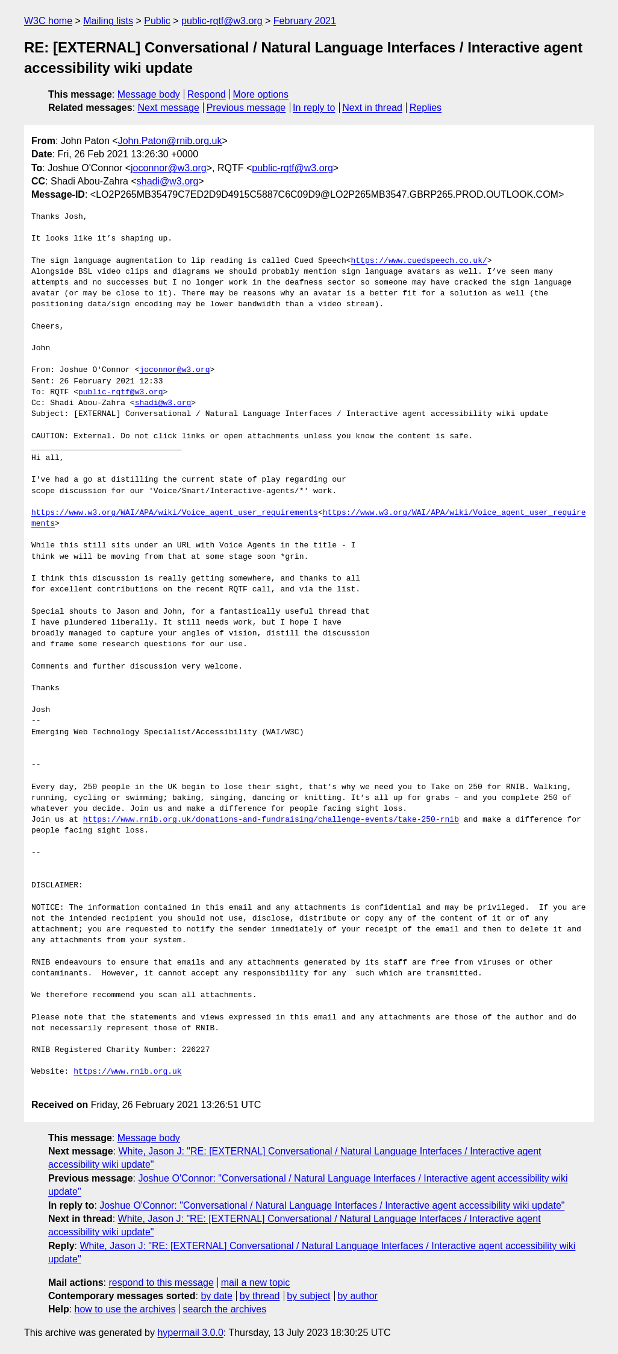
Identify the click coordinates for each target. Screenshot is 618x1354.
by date (216, 1296)
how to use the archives (125, 1309)
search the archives (225, 1309)
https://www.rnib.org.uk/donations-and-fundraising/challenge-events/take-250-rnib (271, 819)
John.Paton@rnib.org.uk (170, 141)
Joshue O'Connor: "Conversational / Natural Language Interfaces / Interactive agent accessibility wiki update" (331, 1205)
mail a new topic (255, 1282)
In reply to (314, 107)
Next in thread (372, 107)
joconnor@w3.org (169, 168)
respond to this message (160, 1282)
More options (261, 94)
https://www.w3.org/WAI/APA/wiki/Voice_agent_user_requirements (174, 513)
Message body (148, 94)
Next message (168, 107)
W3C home (48, 21)
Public (157, 21)
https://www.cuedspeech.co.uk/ (419, 261)
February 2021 (304, 21)
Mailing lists (108, 21)
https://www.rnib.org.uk (127, 1071)
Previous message (246, 107)
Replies (426, 107)
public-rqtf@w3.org (222, 21)
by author (357, 1296)
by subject (308, 1296)
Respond (206, 94)
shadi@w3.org (168, 181)
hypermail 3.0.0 (190, 1332)
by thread (260, 1296)
